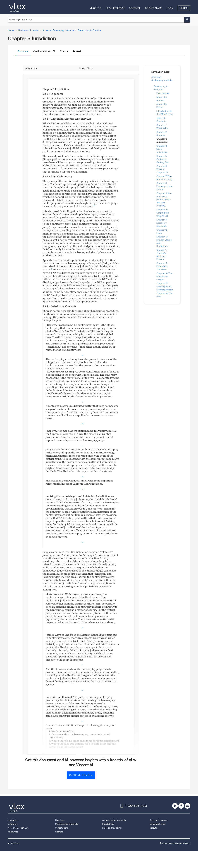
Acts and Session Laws (18, 828)
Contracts (12, 824)
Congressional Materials (66, 824)
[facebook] (181, 806)
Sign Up (184, 8)
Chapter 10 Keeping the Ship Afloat (162, 212)
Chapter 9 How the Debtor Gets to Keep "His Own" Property (164, 199)
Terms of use (13, 843)
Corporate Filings (157, 824)
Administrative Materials (114, 820)
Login (170, 8)
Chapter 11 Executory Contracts (161, 222)
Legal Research (115, 8)
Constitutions (61, 828)
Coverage (135, 8)
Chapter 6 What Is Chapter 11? (162, 169)
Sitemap (59, 832)
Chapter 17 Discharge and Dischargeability (164, 286)
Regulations (108, 824)
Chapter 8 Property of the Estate (164, 186)
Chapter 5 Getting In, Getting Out (162, 159)
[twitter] (175, 806)
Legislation (13, 820)
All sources (13, 832)
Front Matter (162, 93)
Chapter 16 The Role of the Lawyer (164, 276)
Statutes (154, 828)
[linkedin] (187, 806)
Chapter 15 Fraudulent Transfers (161, 266)
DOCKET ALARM (153, 8)
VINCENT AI (95, 8)
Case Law (59, 820)
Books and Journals (158, 820)
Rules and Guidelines (112, 828)
